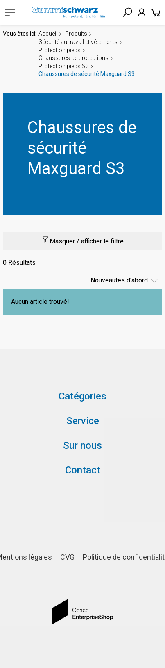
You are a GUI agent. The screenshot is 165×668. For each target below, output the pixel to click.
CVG (67, 557)
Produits (76, 33)
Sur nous (82, 445)
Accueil (47, 33)
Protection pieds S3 (63, 66)
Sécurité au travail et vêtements (78, 42)
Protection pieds (59, 50)
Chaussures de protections (73, 58)
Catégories (82, 396)
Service (82, 421)
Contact (82, 470)
